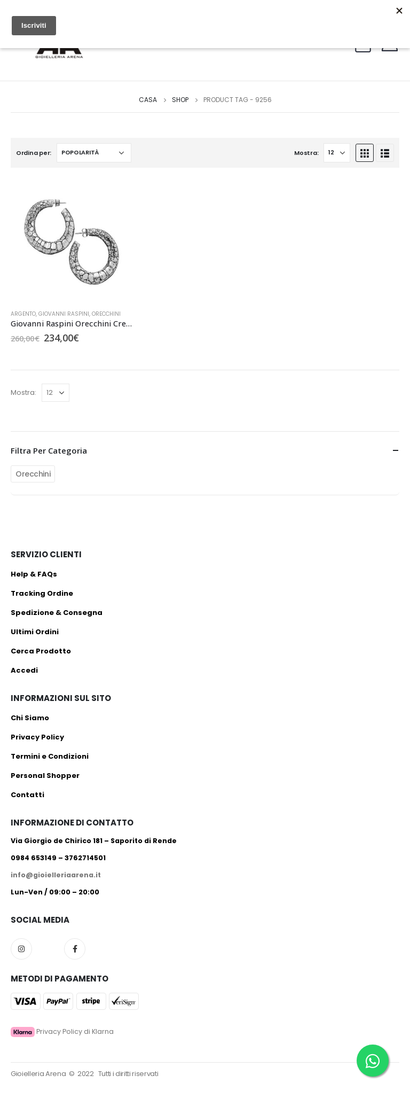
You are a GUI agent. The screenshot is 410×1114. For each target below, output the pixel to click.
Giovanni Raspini (63, 314)
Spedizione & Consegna (56, 612)
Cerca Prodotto (41, 651)
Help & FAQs (34, 574)
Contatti (27, 795)
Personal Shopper (45, 775)
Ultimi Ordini (35, 632)
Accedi (24, 670)
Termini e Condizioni (50, 756)
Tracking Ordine (42, 593)
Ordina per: (33, 153)
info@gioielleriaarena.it (56, 874)
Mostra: (306, 153)
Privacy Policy (37, 737)
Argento (23, 314)
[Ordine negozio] (94, 152)
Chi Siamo (30, 718)
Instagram (21, 949)
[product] (72, 239)
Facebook (74, 949)
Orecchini (106, 314)
